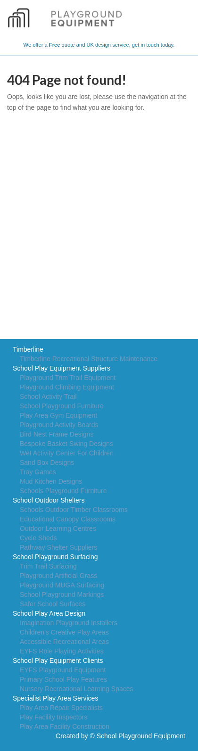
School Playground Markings (62, 594)
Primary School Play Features (63, 679)
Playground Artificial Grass (58, 575)
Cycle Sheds (38, 538)
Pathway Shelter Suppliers (58, 547)
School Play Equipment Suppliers (61, 368)
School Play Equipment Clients (58, 660)
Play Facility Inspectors (53, 717)
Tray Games (38, 472)
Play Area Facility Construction (64, 726)
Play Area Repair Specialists (61, 707)
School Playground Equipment (141, 736)
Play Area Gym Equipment (58, 415)
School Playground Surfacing (55, 557)
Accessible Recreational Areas (64, 641)
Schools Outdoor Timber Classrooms (74, 509)
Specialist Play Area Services (55, 698)
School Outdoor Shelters (49, 500)
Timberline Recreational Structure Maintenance (88, 359)
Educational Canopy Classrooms (68, 519)
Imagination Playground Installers (68, 623)
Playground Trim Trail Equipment (68, 377)
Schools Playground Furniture (63, 491)
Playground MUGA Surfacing (62, 585)
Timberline (28, 349)
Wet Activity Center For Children (67, 453)
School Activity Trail (48, 396)
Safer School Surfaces (52, 604)
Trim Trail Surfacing (48, 566)
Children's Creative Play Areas (64, 632)
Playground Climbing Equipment (67, 387)
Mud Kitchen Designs (51, 481)
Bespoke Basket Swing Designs (66, 443)
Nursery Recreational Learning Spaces (76, 689)
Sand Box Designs (47, 462)
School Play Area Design (49, 613)
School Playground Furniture (61, 406)
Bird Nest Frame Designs (56, 434)
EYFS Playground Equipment (63, 670)
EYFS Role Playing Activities (61, 651)
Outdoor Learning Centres (58, 528)
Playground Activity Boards (59, 425)
